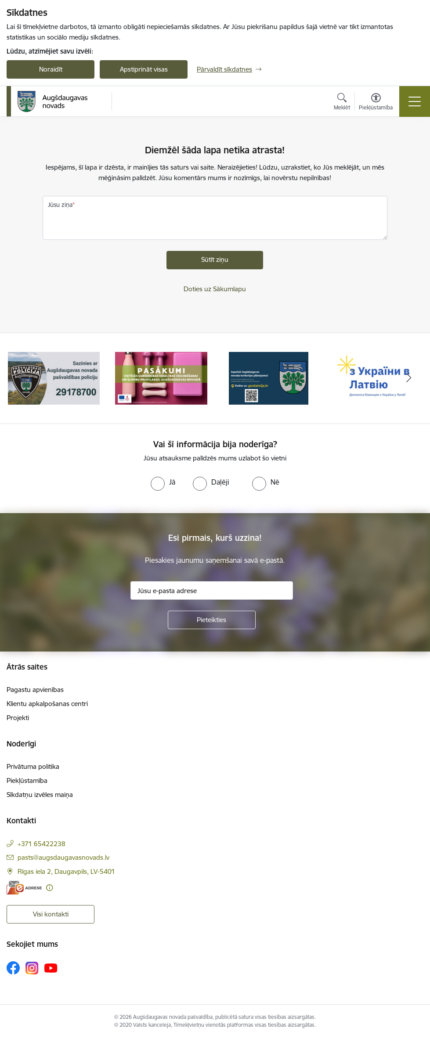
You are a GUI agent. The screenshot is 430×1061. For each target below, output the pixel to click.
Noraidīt (50, 69)
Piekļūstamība (27, 780)
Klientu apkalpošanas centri (47, 703)
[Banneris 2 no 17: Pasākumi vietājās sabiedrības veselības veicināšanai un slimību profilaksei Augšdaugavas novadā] (161, 377)
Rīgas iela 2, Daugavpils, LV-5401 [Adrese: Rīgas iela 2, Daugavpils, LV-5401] (66, 871)
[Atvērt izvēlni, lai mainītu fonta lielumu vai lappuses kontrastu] (375, 102)
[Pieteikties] (212, 620)
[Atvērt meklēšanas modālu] (341, 102)
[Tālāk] (408, 378)
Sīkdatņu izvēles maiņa (40, 794)
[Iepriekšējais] (21, 378)
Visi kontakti (51, 914)
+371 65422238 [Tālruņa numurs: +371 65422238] (41, 844)
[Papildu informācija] (49, 887)
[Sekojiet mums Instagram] (32, 968)
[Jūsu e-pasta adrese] (211, 590)
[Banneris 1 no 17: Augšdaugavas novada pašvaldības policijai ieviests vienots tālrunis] (54, 377)
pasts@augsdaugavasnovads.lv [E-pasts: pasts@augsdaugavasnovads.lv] (63, 857)
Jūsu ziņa (60, 205)
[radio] (163, 482)
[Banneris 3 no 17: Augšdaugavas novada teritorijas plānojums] (268, 377)
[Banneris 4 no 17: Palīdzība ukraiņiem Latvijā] (376, 377)
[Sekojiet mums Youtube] (51, 967)
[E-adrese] (24, 887)
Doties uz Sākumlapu (215, 289)
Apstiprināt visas (144, 69)
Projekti (18, 717)
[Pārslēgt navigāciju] (414, 101)
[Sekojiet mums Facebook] (13, 967)
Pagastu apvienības (35, 689)
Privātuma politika (33, 766)
